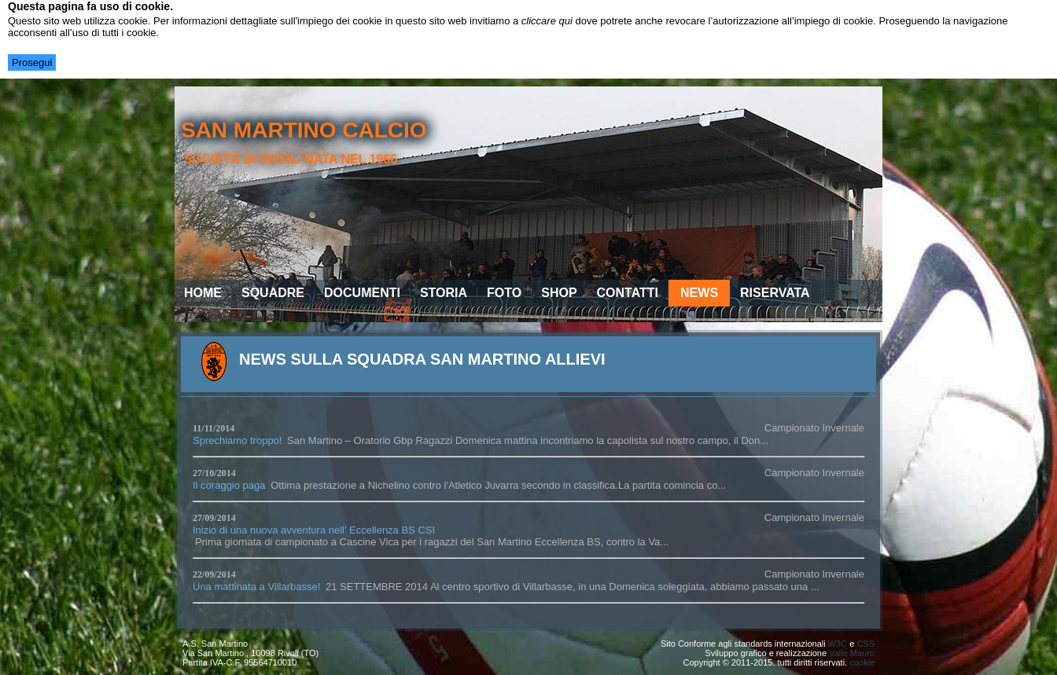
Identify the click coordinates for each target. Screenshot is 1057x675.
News (699, 292)
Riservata (775, 292)
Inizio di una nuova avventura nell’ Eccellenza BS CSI (314, 530)
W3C (837, 643)
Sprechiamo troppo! (237, 440)
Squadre (272, 292)
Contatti (628, 292)
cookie (862, 662)
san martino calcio (304, 130)
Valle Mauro (852, 653)
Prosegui (32, 62)
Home (203, 292)
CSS (865, 643)
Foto (504, 292)
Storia (443, 292)
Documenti (362, 292)
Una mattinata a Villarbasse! (256, 586)
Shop (558, 292)
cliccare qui (547, 21)
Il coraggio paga (229, 485)
